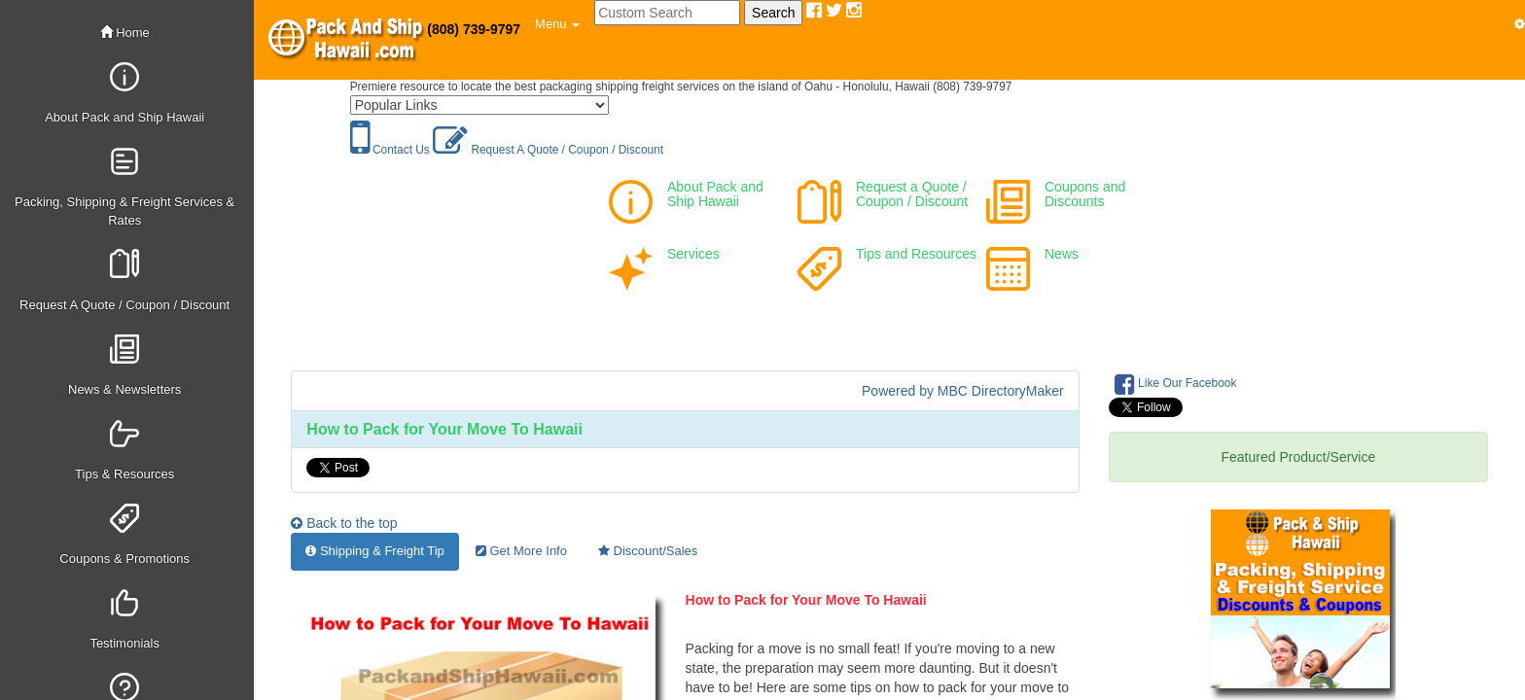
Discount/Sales (647, 550)
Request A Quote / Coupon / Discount (548, 150)
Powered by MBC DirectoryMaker (963, 391)
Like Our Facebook (1176, 384)
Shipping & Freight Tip (374, 550)
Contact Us (390, 150)
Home (125, 32)
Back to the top (344, 523)
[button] (557, 24)
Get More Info (521, 550)
